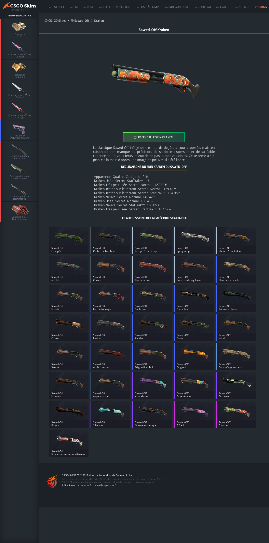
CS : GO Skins (55, 20)
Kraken (99, 20)
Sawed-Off (80, 20)
